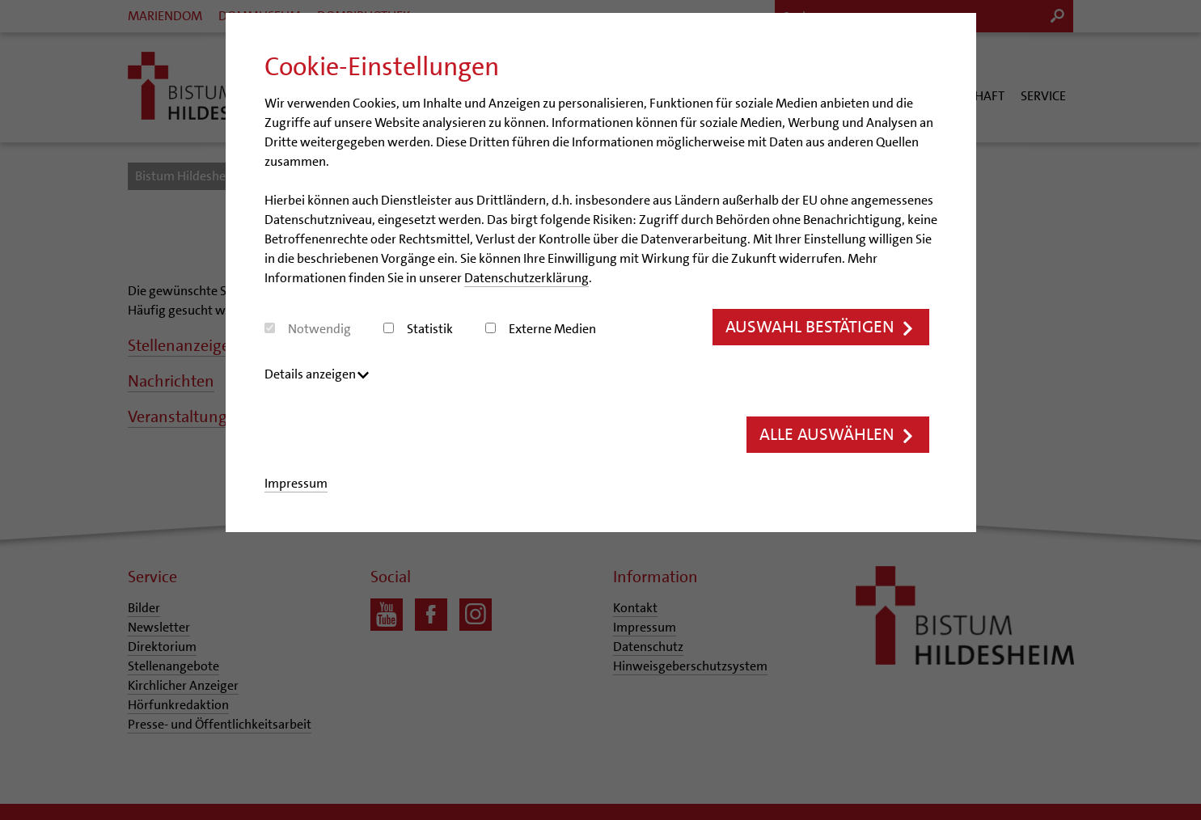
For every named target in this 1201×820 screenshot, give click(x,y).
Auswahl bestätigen (820, 327)
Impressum (296, 484)
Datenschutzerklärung (526, 277)
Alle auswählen (837, 435)
